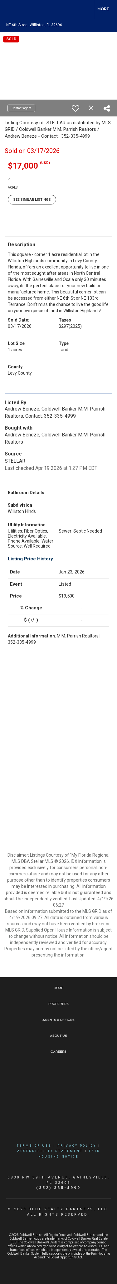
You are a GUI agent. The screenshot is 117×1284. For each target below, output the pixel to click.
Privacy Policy (76, 1145)
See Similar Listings (32, 200)
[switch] (75, 108)
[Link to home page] (10, 9)
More (103, 9)
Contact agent (21, 108)
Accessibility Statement (50, 1151)
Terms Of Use (34, 1145)
